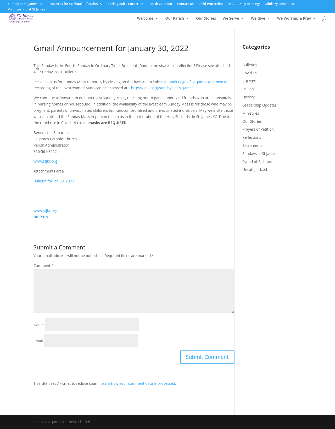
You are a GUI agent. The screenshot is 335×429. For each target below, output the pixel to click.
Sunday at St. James (22, 4)
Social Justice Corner (123, 4)
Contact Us (185, 4)
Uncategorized (254, 169)
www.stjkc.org (45, 161)
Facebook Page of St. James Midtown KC (194, 81)
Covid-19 (249, 72)
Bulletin (41, 216)
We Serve (231, 18)
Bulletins (249, 64)
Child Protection (210, 4)
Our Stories (206, 18)
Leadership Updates (259, 105)
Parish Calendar (160, 4)
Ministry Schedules (279, 4)
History (248, 96)
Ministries (250, 113)
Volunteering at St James (26, 10)
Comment (43, 265)
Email (38, 340)
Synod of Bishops (257, 161)
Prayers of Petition (258, 129)
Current (248, 81)
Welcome (145, 18)
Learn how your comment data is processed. (138, 383)
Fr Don (248, 88)
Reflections (251, 137)
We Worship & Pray (294, 18)
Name (39, 324)
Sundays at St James (259, 153)
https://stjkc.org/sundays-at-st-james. (162, 87)
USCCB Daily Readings (243, 4)
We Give (258, 18)
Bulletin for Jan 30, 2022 (54, 181)
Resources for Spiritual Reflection (72, 4)
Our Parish (174, 18)
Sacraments (252, 145)
